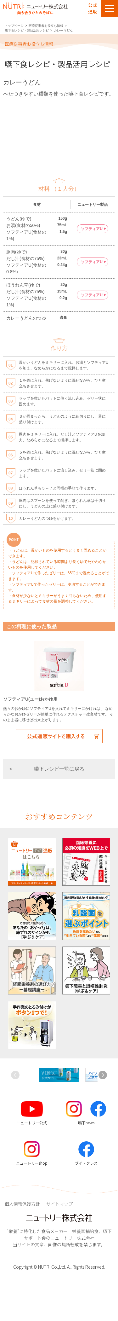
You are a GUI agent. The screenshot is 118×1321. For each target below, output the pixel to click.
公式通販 (92, 8)
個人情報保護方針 (22, 1204)
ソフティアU (92, 229)
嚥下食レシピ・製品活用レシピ (27, 30)
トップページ (14, 25)
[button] (102, 1075)
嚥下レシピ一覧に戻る (59, 769)
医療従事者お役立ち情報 (46, 25)
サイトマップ (59, 1204)
